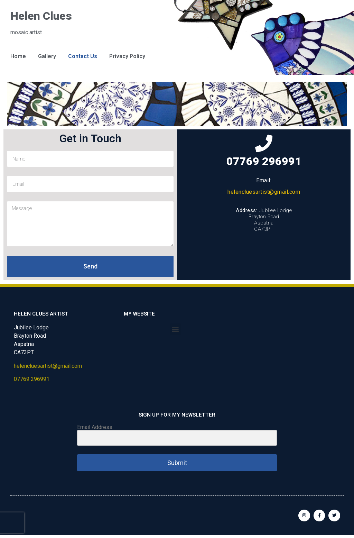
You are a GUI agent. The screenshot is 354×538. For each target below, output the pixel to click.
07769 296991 (263, 161)
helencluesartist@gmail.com (263, 192)
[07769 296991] (263, 143)
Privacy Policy (127, 56)
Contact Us (82, 56)
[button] (175, 329)
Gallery (47, 56)
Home (18, 56)
